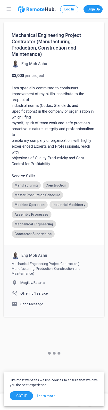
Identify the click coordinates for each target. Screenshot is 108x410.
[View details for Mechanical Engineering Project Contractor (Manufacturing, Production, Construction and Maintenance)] (29, 64)
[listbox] (54, 209)
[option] (26, 185)
